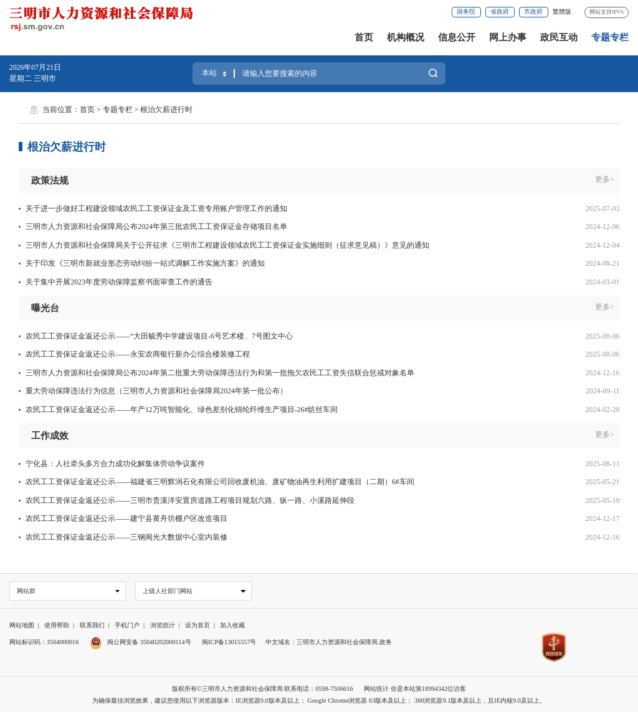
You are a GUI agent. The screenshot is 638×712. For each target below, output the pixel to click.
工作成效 (50, 436)
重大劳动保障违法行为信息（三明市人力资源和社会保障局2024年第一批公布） (156, 390)
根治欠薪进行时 (166, 109)
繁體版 (562, 11)
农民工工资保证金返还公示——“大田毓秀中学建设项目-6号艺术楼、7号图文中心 (159, 336)
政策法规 (50, 180)
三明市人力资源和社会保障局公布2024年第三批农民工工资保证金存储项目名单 (156, 226)
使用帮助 (56, 625)
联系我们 (92, 625)
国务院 (466, 11)
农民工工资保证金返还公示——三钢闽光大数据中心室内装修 (126, 537)
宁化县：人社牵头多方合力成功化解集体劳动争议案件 (115, 463)
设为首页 (197, 625)
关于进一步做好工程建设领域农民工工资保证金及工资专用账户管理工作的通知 (156, 208)
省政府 (499, 11)
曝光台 (45, 308)
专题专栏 (610, 37)
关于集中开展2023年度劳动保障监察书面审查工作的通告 (119, 282)
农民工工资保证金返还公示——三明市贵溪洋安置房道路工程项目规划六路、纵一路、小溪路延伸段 (190, 500)
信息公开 (456, 37)
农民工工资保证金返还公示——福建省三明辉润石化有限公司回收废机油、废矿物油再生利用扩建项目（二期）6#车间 (220, 481)
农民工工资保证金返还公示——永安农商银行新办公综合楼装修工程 (138, 354)
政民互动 (559, 37)
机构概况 (405, 37)
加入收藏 (232, 625)
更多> (604, 179)
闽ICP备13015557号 (229, 642)
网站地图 (21, 625)
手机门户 (127, 625)
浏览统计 (162, 625)
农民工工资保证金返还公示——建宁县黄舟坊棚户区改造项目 (126, 518)
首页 (364, 37)
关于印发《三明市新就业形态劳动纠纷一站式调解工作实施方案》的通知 (145, 263)
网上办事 (507, 37)
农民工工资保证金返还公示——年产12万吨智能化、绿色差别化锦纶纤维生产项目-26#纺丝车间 (182, 409)
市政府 (533, 11)
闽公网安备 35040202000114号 (140, 642)
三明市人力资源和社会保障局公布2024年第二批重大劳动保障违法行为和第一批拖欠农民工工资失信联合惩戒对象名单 (220, 372)
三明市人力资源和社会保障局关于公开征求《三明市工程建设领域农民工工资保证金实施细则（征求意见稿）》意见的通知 (227, 245)
